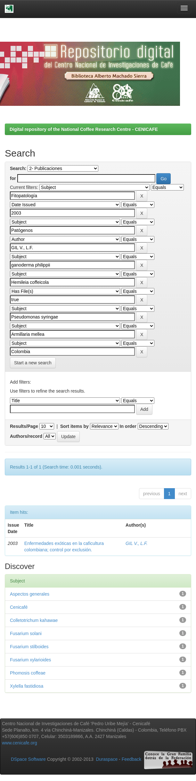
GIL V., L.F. (136, 543)
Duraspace (107, 759)
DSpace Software (28, 759)
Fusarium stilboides (29, 646)
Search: (18, 168)
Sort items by (74, 426)
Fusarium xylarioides (30, 659)
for (13, 178)
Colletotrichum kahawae (34, 620)
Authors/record (26, 436)
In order (128, 426)
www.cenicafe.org (19, 742)
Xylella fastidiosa (26, 686)
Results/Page (24, 426)
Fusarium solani (26, 633)
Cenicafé (19, 607)
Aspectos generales (29, 594)
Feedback (131, 759)
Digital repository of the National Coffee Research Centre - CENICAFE (84, 129)
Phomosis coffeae (27, 672)
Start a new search (33, 362)
